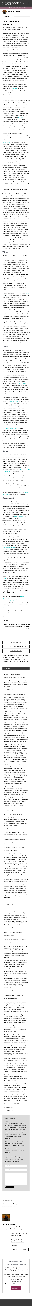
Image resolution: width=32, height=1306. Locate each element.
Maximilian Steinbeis (13, 12)
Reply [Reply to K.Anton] (8, 689)
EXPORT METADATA (16, 651)
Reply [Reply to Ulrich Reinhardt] (8, 904)
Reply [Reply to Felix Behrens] (8, 928)
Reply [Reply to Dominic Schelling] (8, 810)
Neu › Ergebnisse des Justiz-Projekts (16, 7)
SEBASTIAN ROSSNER (8, 547)
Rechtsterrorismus (7, 1200)
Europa (4, 1206)
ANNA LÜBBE (22, 383)
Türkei (14, 1206)
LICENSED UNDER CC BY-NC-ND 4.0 (16, 646)
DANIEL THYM (14, 402)
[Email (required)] (16, 1169)
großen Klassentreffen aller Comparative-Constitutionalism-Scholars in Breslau (13, 599)
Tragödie (14, 88)
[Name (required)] (16, 1165)
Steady (4, 578)
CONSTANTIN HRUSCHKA (13, 428)
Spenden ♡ (16, 1288)
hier (3, 607)
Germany (9, 1206)
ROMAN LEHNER (19, 516)
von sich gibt (21, 117)
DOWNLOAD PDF (16, 642)
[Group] (11, 2)
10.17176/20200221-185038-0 (20, 661)
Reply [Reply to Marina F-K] (8, 842)
